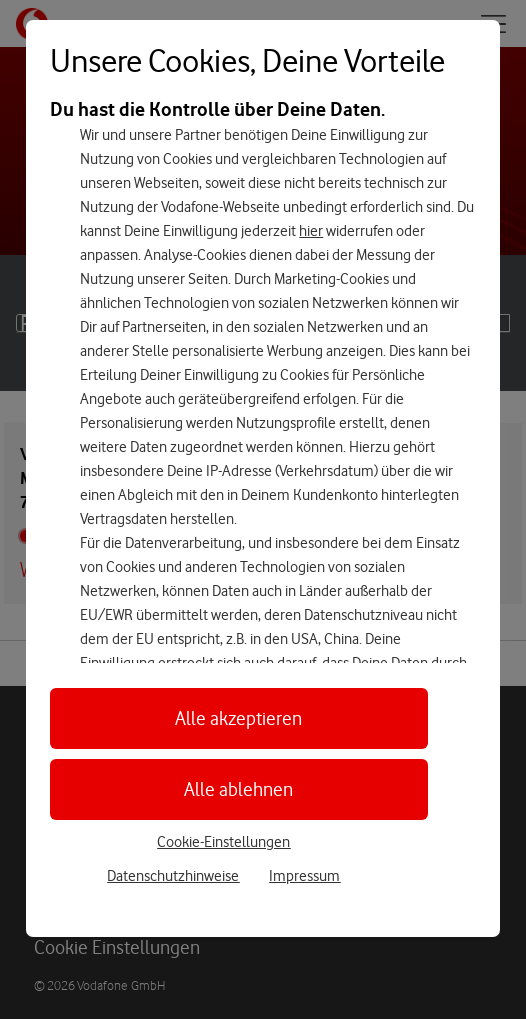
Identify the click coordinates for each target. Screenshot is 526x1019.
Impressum (304, 876)
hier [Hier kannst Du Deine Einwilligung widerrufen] (311, 231)
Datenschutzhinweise (173, 876)
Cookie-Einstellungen (223, 842)
